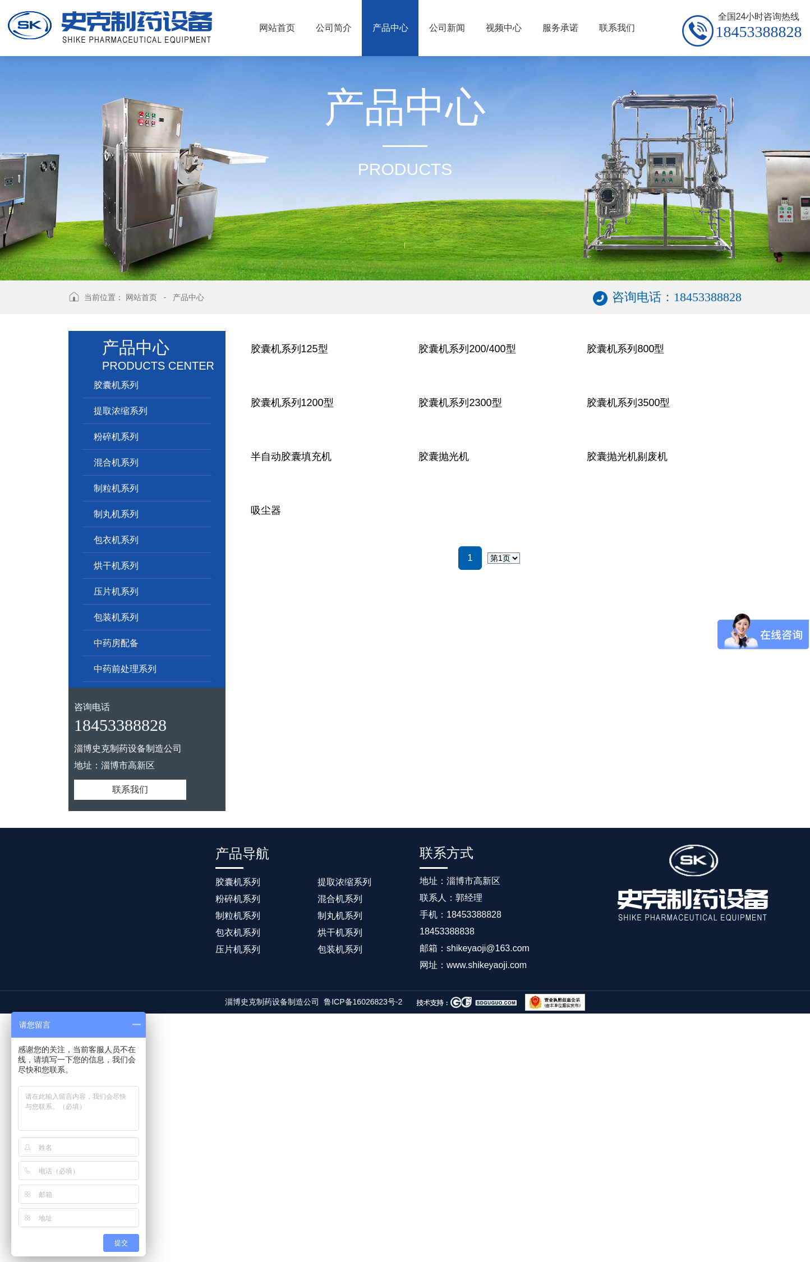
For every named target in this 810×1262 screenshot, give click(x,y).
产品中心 (188, 297)
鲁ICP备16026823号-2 (363, 1250)
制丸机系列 (116, 514)
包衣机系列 (116, 540)
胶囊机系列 (116, 385)
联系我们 (130, 789)
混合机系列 (116, 462)
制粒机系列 (116, 488)
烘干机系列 (116, 565)
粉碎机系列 (116, 436)
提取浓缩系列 (121, 411)
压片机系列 (116, 591)
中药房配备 (116, 643)
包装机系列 (116, 617)
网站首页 (141, 297)
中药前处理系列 (125, 669)
